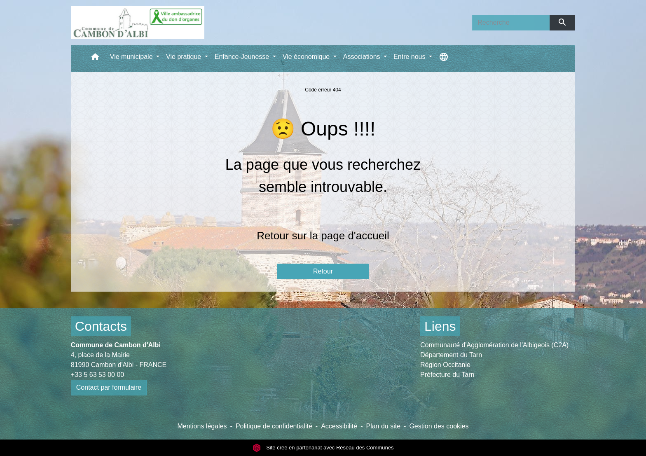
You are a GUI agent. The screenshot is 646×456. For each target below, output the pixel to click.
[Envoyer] (563, 22)
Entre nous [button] (410, 56)
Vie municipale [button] (132, 56)
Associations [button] (362, 56)
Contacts (101, 326)
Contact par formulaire (108, 387)
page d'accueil (355, 235)
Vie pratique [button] (184, 56)
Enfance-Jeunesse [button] (243, 56)
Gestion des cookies (438, 426)
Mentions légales (202, 426)
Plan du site (383, 426)
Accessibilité (339, 426)
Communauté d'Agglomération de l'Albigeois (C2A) (494, 344)
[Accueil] (137, 22)
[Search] (511, 22)
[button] (95, 59)
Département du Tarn (451, 354)
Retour (323, 271)
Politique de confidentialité (274, 426)
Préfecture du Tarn (447, 374)
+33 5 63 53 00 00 (97, 374)
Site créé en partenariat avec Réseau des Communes (323, 447)
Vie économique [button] (307, 56)
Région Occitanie (445, 364)
